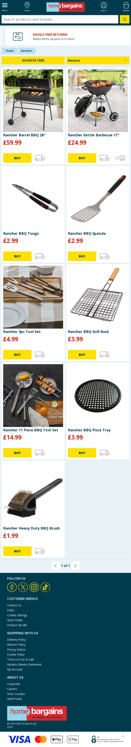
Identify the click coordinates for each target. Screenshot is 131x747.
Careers (12, 689)
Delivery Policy (16, 639)
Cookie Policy (15, 654)
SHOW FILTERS (33, 60)
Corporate (13, 684)
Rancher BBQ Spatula (87, 233)
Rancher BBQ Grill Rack (88, 331)
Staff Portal (14, 699)
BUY (17, 158)
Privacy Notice (16, 649)
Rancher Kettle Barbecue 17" (93, 135)
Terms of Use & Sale (20, 659)
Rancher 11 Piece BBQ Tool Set (30, 430)
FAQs (10, 610)
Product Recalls (17, 625)
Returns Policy (16, 644)
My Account (14, 669)
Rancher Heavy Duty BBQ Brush (31, 528)
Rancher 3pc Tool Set (22, 331)
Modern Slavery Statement (24, 664)
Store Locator (16, 694)
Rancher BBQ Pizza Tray (89, 430)
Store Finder (15, 620)
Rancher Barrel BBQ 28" (24, 135)
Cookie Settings (17, 615)
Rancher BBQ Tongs (21, 233)
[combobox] (65, 19)
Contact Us (14, 605)
